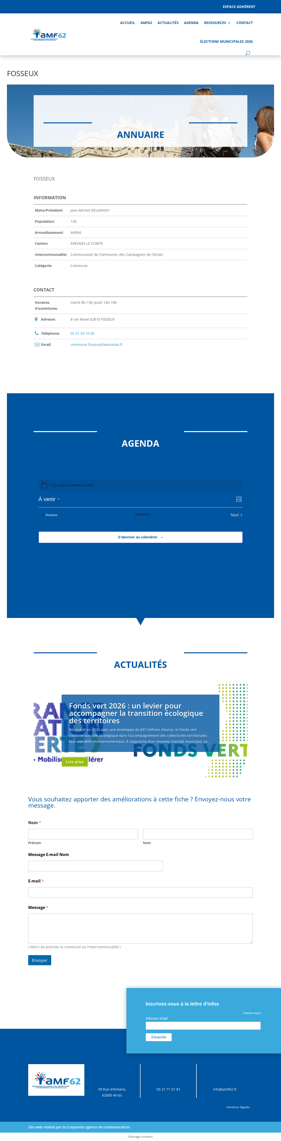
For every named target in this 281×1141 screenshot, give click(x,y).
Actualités (168, 22)
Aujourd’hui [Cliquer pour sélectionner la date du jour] (142, 514)
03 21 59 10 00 (82, 333)
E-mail (36, 881)
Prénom (34, 843)
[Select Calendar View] (239, 499)
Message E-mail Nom (48, 854)
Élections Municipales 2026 (226, 41)
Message (38, 907)
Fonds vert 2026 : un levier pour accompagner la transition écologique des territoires (136, 713)
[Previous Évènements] (49, 515)
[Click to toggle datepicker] (49, 499)
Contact (244, 22)
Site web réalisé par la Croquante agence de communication (79, 1127)
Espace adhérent (239, 6)
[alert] (72, 485)
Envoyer (39, 960)
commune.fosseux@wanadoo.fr (96, 344)
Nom (147, 843)
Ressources (215, 22)
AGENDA (191, 22)
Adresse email (158, 1018)
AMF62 (146, 22)
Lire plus (75, 762)
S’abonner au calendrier (138, 537)
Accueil (127, 22)
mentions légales (238, 1107)
